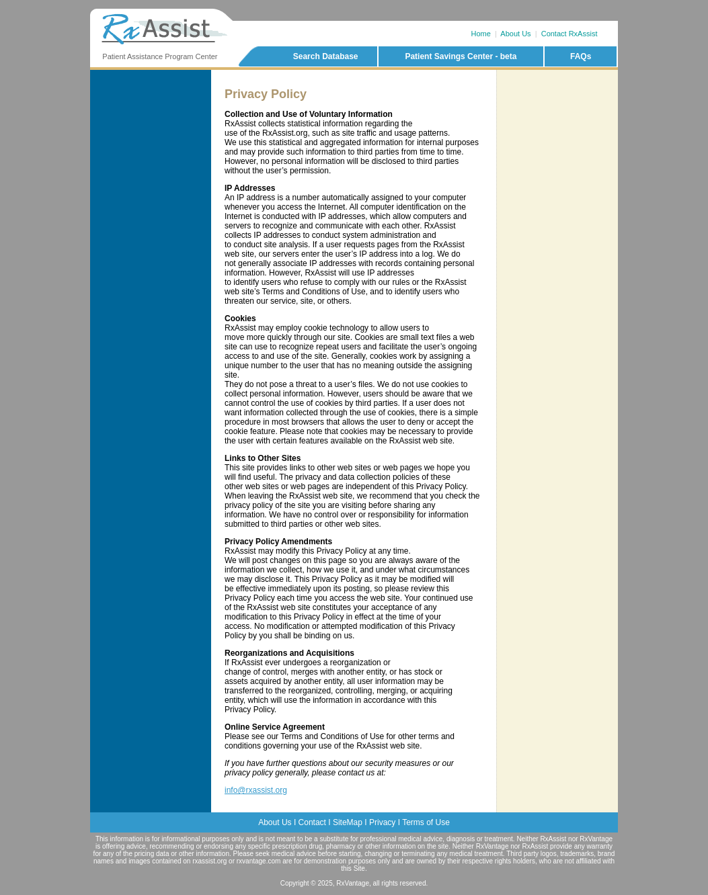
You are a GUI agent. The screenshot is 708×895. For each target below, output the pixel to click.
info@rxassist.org (256, 790)
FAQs (580, 56)
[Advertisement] (557, 127)
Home (481, 34)
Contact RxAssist (569, 34)
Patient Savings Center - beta (460, 56)
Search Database (325, 56)
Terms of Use (426, 822)
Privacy (382, 822)
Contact (312, 822)
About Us (515, 34)
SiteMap (347, 822)
